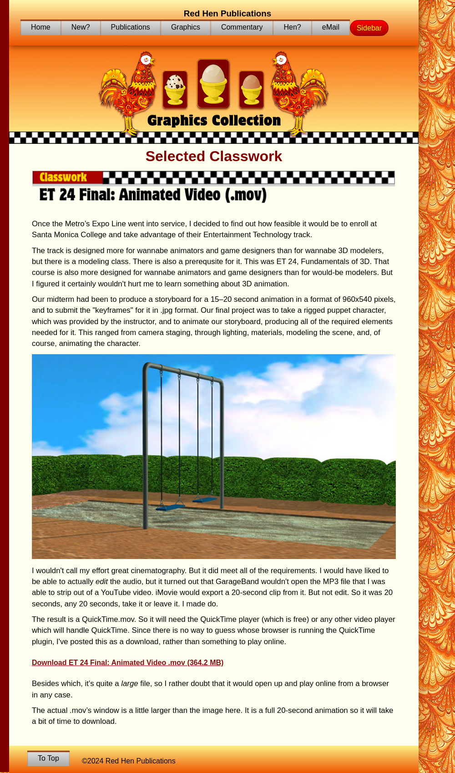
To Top (48, 758)
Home (41, 27)
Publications (130, 27)
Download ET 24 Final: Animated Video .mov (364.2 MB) (127, 662)
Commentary (242, 27)
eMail (330, 27)
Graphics (185, 27)
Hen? (292, 27)
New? (80, 27)
